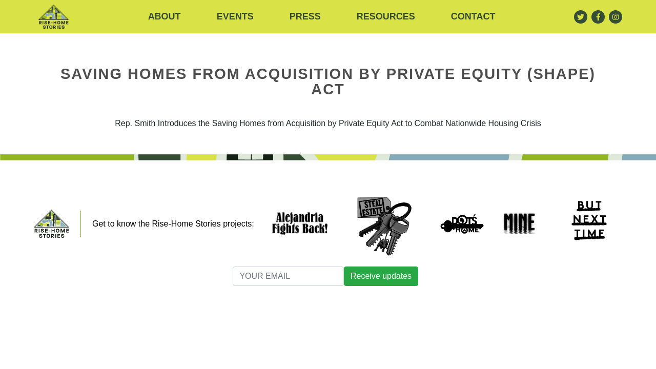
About (164, 16)
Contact (473, 16)
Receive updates (381, 276)
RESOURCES (386, 16)
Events (235, 16)
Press (305, 16)
